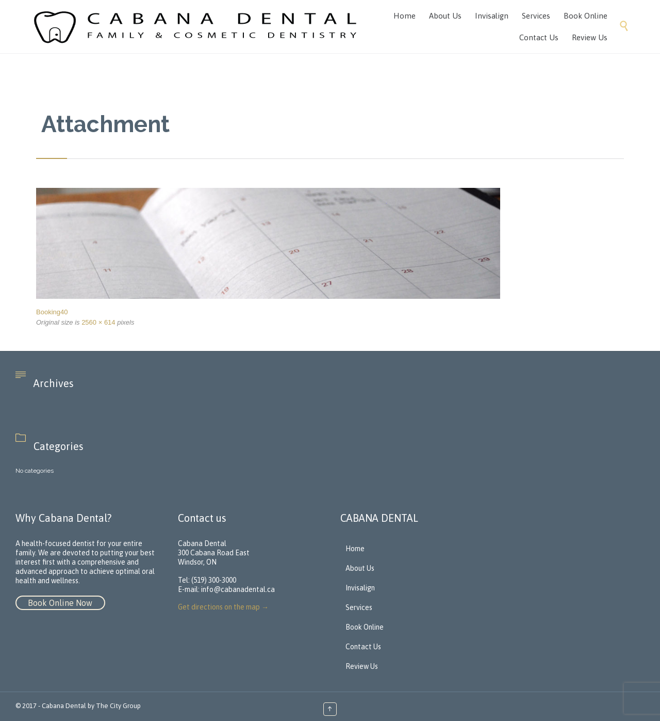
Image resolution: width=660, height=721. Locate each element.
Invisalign (360, 588)
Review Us (361, 666)
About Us (359, 568)
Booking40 (52, 312)
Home (355, 548)
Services (358, 607)
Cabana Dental (64, 706)
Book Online (364, 627)
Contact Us (363, 647)
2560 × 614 (98, 322)
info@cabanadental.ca (238, 589)
